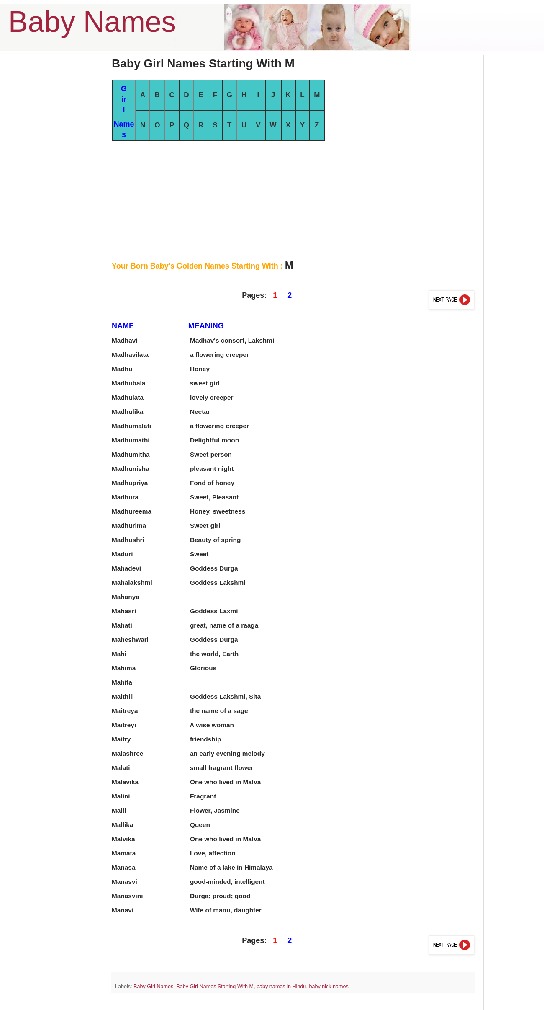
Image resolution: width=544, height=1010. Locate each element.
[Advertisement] (293, 199)
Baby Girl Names (153, 986)
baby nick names (329, 986)
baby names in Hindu (281, 986)
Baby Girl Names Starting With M (215, 986)
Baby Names (92, 21)
